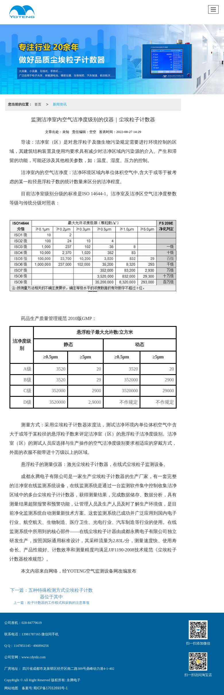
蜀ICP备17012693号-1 (50, 688)
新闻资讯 (60, 104)
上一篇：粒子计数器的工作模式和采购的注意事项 (51, 603)
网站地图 (11, 688)
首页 (37, 104)
